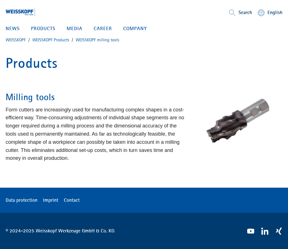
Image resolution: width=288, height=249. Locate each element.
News (13, 28)
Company (135, 28)
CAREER (103, 28)
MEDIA (74, 28)
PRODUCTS (43, 28)
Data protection (21, 200)
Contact (72, 200)
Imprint (50, 200)
